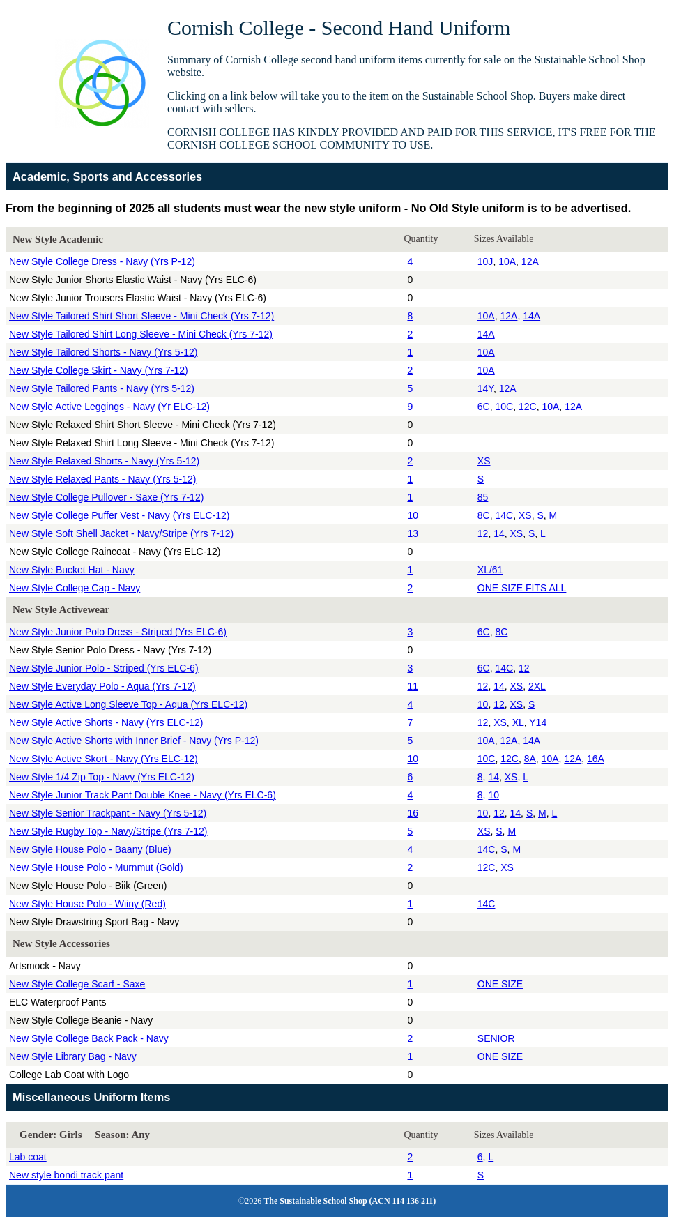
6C (483, 406)
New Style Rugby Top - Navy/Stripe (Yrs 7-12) (108, 831)
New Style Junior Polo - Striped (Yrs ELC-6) (104, 668)
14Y (485, 388)
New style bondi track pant (66, 1175)
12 (483, 533)
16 (412, 813)
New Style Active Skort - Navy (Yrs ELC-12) (103, 758)
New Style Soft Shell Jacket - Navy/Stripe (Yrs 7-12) (121, 533)
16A (595, 758)
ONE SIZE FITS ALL (522, 587)
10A (507, 261)
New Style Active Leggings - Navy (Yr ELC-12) (109, 406)
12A (530, 261)
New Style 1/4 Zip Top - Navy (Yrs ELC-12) (101, 776)
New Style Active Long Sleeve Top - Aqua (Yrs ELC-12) (128, 704)
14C (504, 515)
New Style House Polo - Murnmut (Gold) (96, 867)
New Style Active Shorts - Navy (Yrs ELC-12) (106, 722)
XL (518, 722)
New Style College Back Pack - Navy (89, 1038)
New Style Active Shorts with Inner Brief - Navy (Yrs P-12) (134, 740)
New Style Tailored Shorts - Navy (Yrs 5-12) (103, 352)
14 (499, 533)
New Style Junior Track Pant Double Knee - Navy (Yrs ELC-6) (142, 795)
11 (412, 686)
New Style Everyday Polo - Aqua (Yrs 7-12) (102, 686)
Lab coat (28, 1156)
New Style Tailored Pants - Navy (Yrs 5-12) (101, 388)
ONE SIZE (500, 984)
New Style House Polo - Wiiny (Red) (87, 903)
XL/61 (490, 569)
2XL (537, 686)
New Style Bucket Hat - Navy (72, 569)
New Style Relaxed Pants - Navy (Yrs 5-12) (102, 479)
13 (412, 533)
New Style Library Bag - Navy (73, 1056)
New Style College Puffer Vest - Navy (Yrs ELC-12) (119, 515)
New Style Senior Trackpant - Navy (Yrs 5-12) (107, 813)
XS (484, 461)
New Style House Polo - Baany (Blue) (90, 849)
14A (531, 315)
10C (504, 406)
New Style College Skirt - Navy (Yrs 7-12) (98, 370)
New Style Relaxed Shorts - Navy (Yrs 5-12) (104, 461)
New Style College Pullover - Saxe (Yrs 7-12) (106, 497)
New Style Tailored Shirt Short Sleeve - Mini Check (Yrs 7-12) (141, 315)
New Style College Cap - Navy (74, 587)
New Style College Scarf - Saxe (77, 984)
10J (485, 261)
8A (530, 758)
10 (412, 515)
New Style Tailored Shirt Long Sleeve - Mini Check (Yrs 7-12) (141, 334)
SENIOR (496, 1038)
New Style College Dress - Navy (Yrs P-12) (102, 261)
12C (528, 406)
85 (483, 497)
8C (483, 515)
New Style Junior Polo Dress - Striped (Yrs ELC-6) (118, 631)
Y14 (537, 722)
